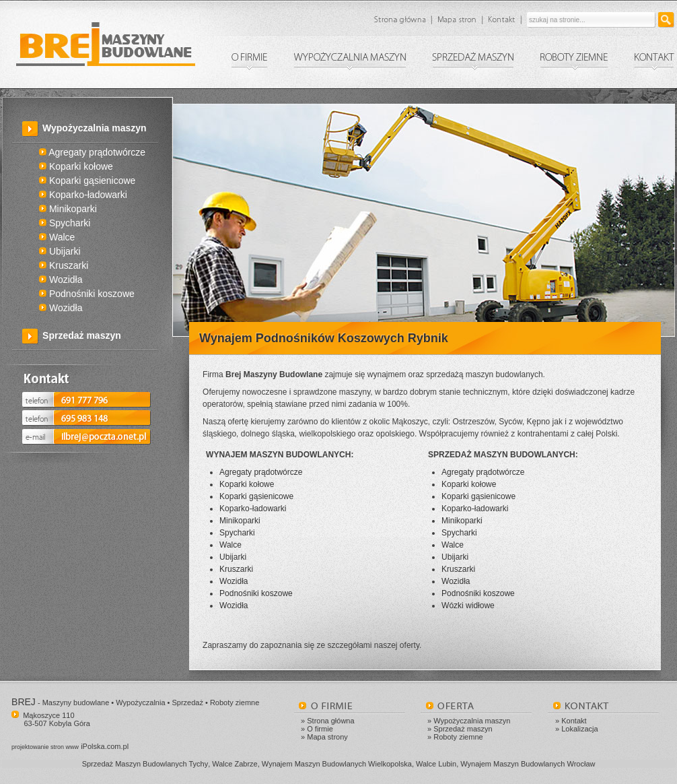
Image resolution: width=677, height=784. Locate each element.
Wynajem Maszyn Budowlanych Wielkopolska (337, 764)
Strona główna (330, 721)
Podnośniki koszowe (87, 293)
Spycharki (64, 223)
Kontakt (573, 721)
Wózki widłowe (468, 605)
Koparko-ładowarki (83, 194)
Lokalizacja (579, 729)
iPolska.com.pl (70, 746)
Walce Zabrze (234, 764)
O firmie (320, 729)
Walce (57, 237)
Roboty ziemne (458, 737)
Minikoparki (68, 208)
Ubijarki (60, 251)
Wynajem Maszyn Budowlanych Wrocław (527, 764)
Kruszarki (63, 265)
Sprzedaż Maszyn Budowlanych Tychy (145, 764)
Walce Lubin (436, 764)
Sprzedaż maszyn (81, 335)
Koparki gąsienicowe (87, 180)
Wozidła (60, 279)
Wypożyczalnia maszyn (94, 128)
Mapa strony (327, 737)
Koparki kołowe (76, 166)
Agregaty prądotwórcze (92, 152)
